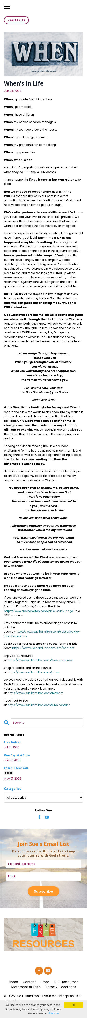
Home (13, 982)
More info (53, 1013)
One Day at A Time (17, 755)
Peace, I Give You (16, 768)
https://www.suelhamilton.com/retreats (35, 693)
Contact (29, 982)
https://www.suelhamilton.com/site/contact (43, 648)
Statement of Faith (26, 987)
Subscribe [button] (43, 891)
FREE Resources (66, 982)
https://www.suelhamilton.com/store (33, 672)
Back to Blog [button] (16, 20)
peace (8, 772)
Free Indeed (12, 742)
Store (45, 982)
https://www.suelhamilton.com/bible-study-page (38, 611)
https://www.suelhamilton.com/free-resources (40, 660)
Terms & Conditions (60, 987)
